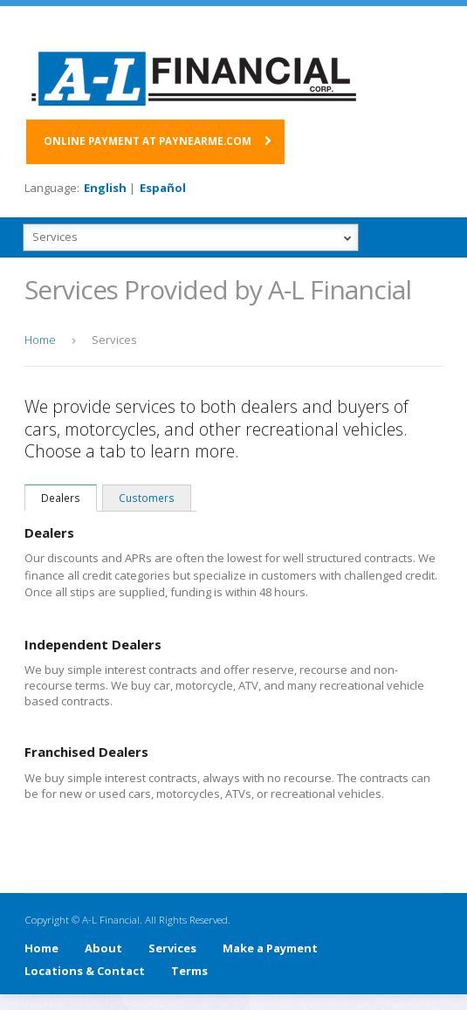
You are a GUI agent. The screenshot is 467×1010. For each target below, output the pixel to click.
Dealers (60, 498)
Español (163, 188)
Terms (189, 971)
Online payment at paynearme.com (147, 141)
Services (172, 948)
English (105, 188)
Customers (147, 498)
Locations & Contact (84, 971)
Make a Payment (270, 948)
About (103, 948)
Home (41, 948)
